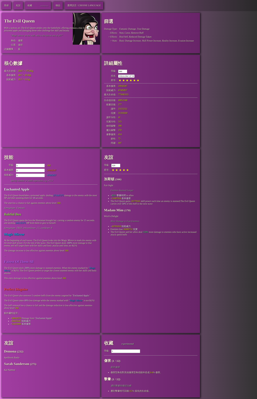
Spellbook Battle (12, 357)
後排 (20, 45)
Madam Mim (113, 210)
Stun (121, 33)
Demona (10, 351)
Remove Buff (137, 33)
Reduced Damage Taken (140, 37)
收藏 (108, 343)
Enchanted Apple (17, 189)
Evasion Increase (186, 41)
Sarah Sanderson (16, 364)
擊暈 (107, 379)
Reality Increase (169, 41)
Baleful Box (12, 214)
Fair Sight (108, 185)
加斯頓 (109, 179)
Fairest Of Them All (18, 262)
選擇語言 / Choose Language (84, 5)
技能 (8, 157)
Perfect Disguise (16, 289)
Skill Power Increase (151, 41)
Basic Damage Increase (130, 41)
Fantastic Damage (127, 29)
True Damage (143, 29)
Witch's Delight (111, 216)
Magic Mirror (14, 234)
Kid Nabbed (9, 370)
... (5, 255)
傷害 (20, 40)
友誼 (108, 157)
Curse (127, 33)
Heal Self (123, 37)
